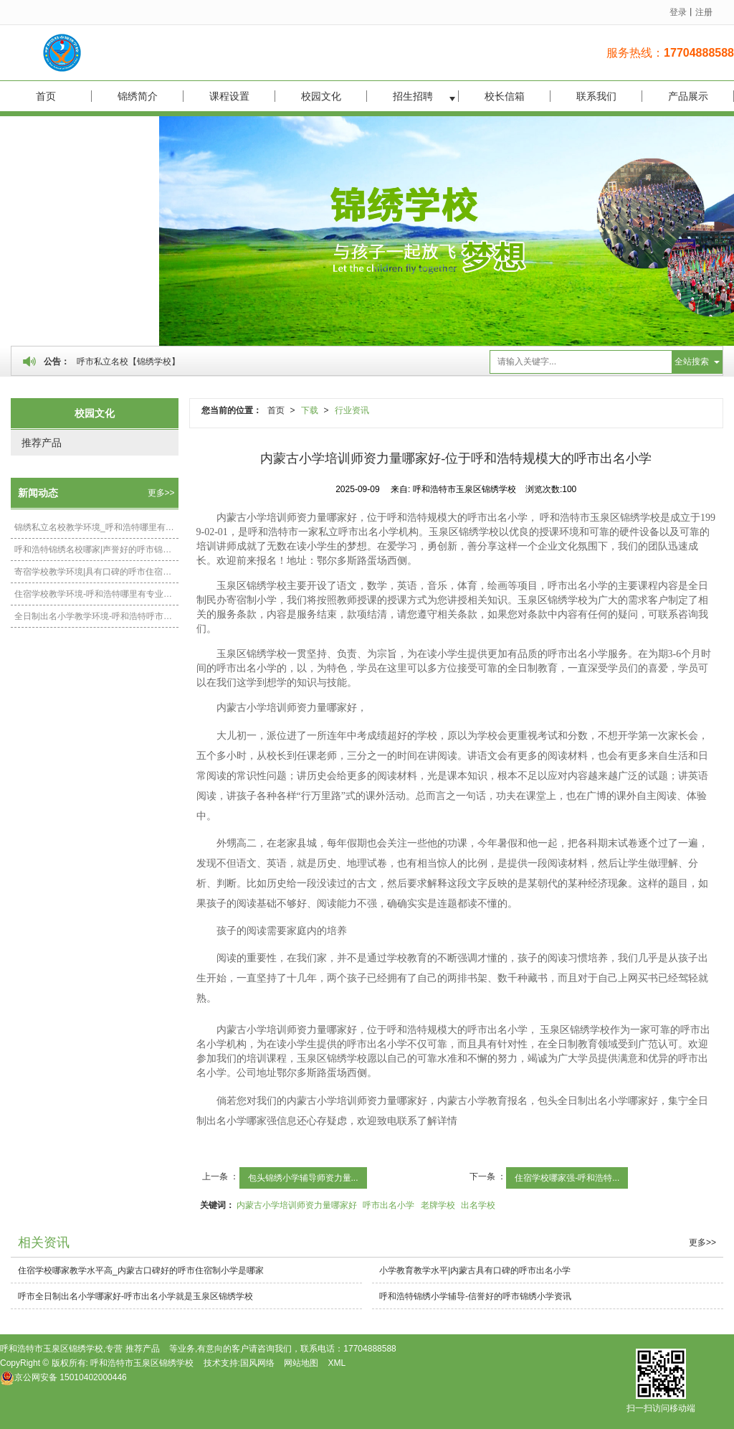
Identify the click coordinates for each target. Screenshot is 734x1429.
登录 (678, 12)
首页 (46, 96)
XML (337, 1363)
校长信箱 (505, 96)
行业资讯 (352, 410)
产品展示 (688, 96)
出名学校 (478, 1205)
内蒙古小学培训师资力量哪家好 (297, 1205)
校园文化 (321, 96)
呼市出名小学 (388, 1205)
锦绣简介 (138, 96)
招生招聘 (413, 96)
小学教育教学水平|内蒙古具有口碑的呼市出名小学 (475, 1270)
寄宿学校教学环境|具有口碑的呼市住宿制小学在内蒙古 (96, 572)
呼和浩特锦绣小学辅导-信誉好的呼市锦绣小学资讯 (475, 1296)
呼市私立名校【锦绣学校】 (128, 362)
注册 (703, 12)
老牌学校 (438, 1205)
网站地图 (301, 1363)
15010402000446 (63, 1377)
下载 (309, 410)
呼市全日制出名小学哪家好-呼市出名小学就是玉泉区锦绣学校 (135, 1296)
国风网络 (257, 1363)
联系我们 (596, 96)
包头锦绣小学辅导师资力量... (303, 1178)
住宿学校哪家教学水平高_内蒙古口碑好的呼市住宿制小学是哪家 (141, 1270)
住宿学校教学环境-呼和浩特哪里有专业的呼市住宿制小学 (96, 594)
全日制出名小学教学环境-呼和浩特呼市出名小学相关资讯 (96, 616)
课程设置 (229, 96)
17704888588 (369, 1349)
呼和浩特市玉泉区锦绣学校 (142, 1363)
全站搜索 (692, 362)
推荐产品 (42, 442)
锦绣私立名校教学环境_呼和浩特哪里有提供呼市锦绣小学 (96, 527)
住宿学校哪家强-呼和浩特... (567, 1178)
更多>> (161, 493)
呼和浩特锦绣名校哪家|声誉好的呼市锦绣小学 (96, 549)
